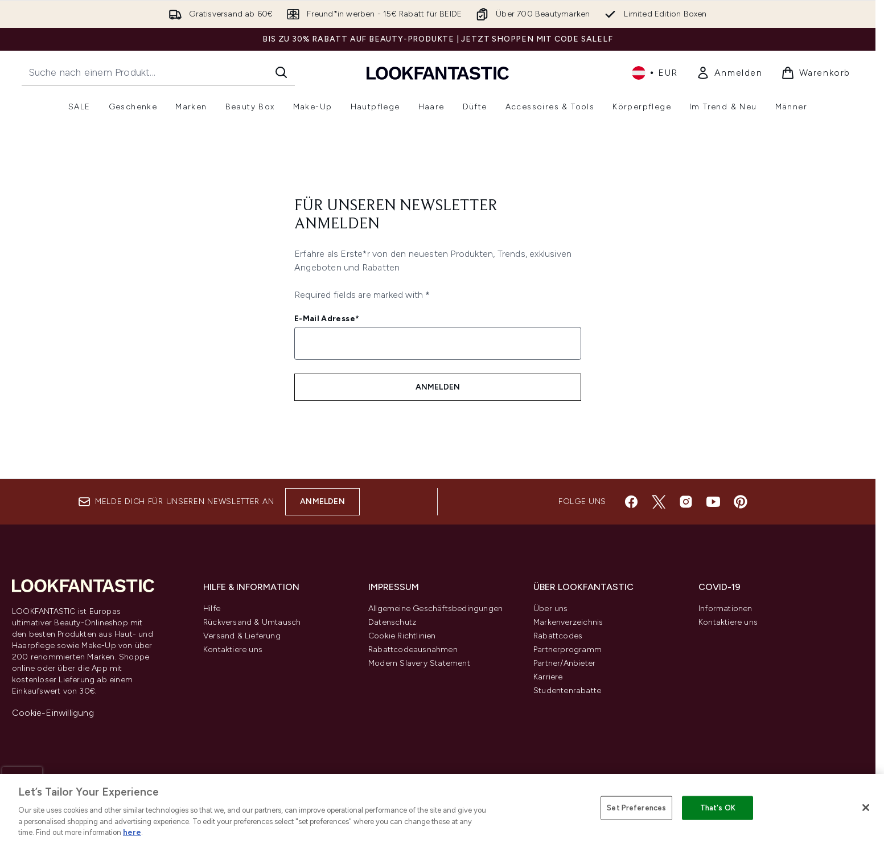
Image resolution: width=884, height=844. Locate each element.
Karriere (548, 677)
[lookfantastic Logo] (438, 72)
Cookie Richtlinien (402, 636)
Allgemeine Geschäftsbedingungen (435, 608)
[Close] (865, 807)
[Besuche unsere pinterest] (740, 501)
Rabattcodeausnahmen (413, 649)
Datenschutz (392, 622)
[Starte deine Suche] (158, 72)
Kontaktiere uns (232, 649)
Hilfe (211, 608)
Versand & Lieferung (242, 636)
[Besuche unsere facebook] (631, 501)
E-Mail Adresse (326, 318)
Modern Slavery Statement (419, 663)
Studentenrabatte (567, 690)
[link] (729, 73)
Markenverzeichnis (568, 622)
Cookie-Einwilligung (53, 712)
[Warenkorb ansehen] (815, 73)
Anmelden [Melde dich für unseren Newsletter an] (438, 387)
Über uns (550, 608)
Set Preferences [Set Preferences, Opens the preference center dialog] (636, 808)
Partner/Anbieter (564, 663)
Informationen (725, 608)
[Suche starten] (281, 72)
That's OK (717, 808)
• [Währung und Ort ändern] (655, 73)
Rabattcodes (557, 636)
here (132, 832)
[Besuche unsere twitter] (658, 501)
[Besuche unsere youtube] (713, 501)
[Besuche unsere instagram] (686, 501)
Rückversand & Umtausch (252, 622)
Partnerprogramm (567, 649)
